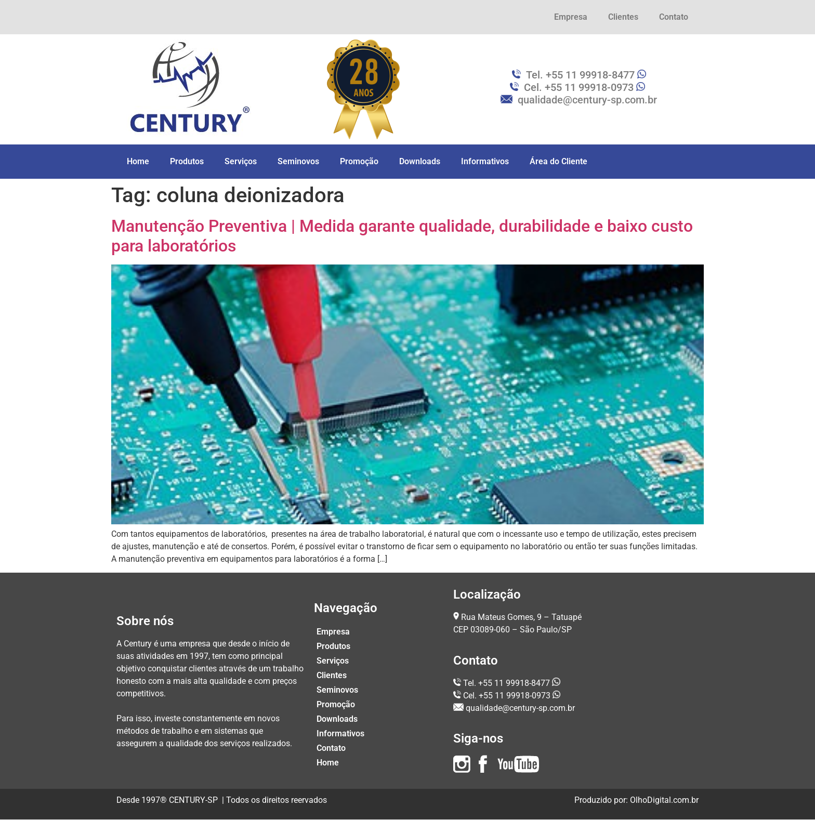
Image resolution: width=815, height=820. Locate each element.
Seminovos (298, 161)
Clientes (623, 17)
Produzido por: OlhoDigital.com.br (636, 800)
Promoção (359, 161)
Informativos (485, 161)
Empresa (570, 17)
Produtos (187, 161)
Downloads (419, 161)
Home (138, 161)
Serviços (241, 161)
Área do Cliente (558, 161)
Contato (673, 17)
